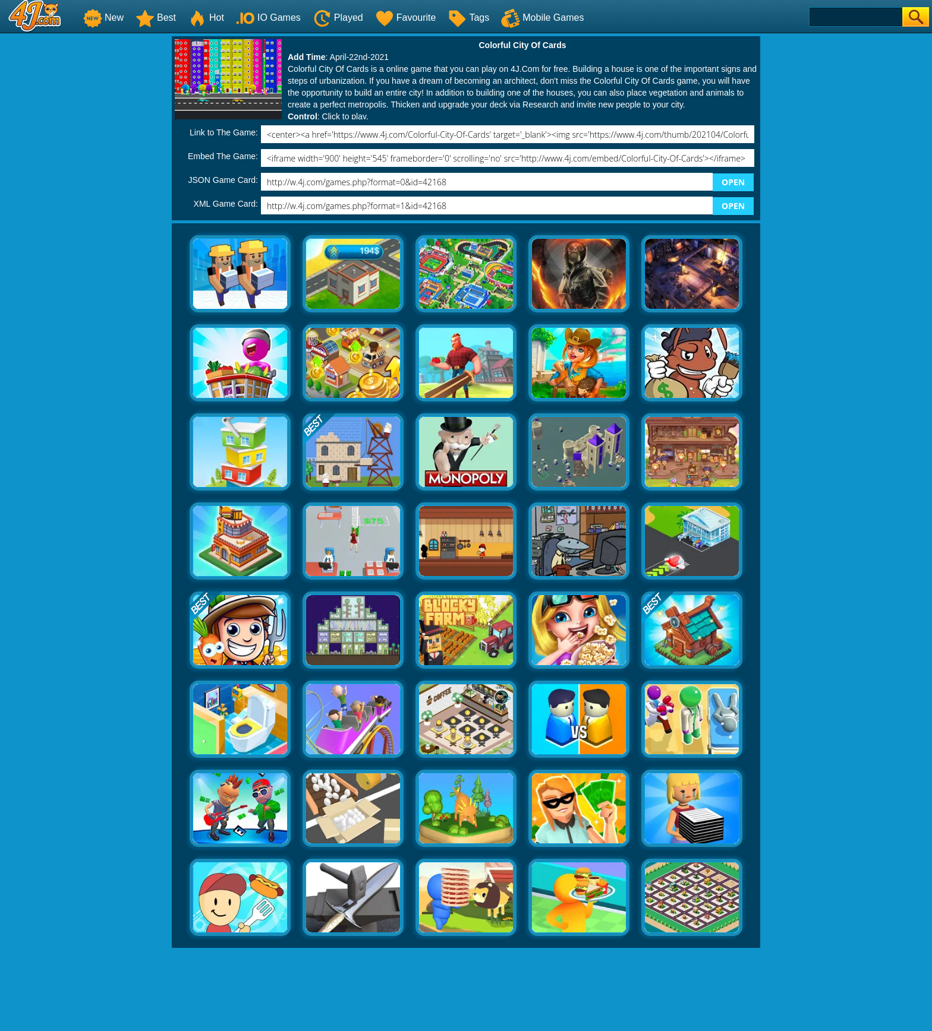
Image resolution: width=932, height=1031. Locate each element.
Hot (206, 17)
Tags (468, 17)
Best (156, 17)
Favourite (405, 17)
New (103, 17)
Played (338, 17)
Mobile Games (542, 17)
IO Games (268, 17)
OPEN (733, 182)
